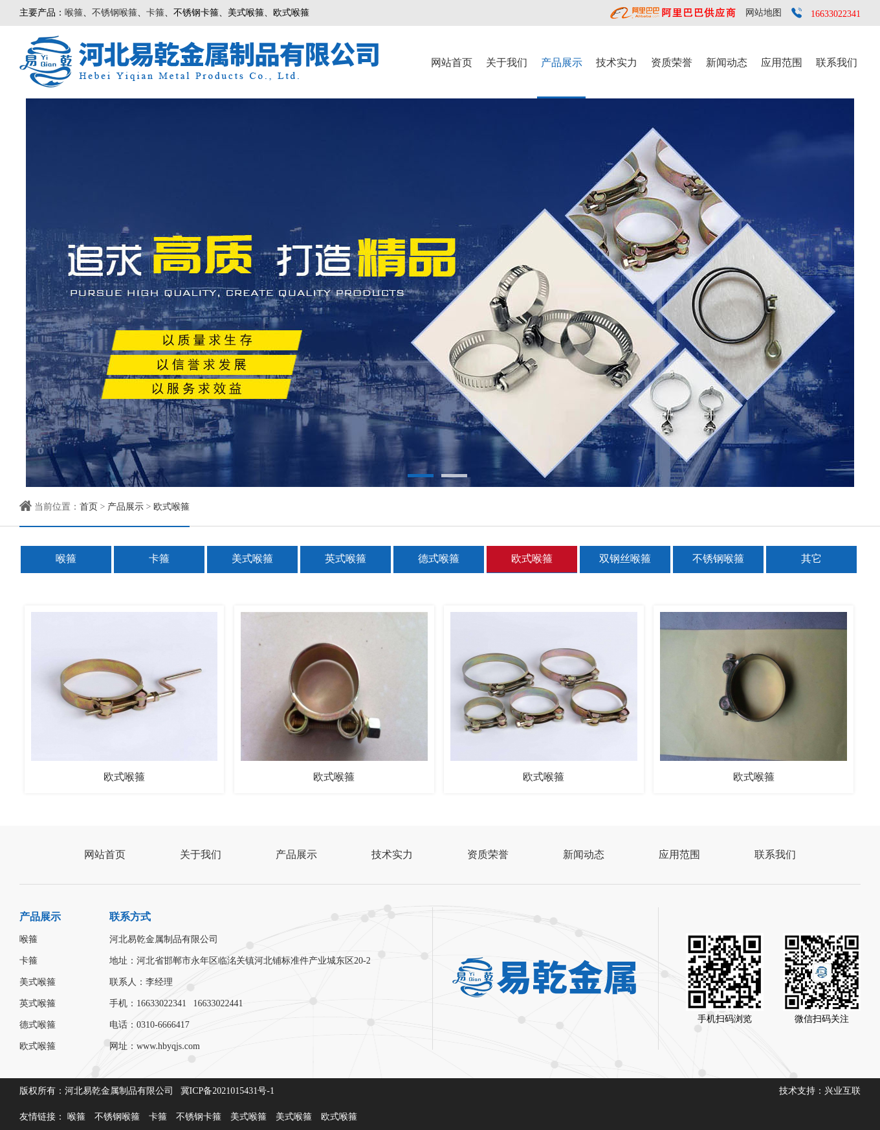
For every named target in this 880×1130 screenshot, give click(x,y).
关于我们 (506, 62)
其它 (811, 558)
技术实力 (616, 62)
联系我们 (836, 62)
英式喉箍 (345, 558)
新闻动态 (726, 62)
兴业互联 (842, 1091)
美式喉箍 (252, 558)
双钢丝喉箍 (625, 558)
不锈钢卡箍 (198, 1117)
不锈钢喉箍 (114, 12)
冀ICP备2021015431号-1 (227, 1091)
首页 (89, 507)
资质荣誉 (671, 62)
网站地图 (763, 12)
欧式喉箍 (171, 507)
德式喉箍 (438, 558)
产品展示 (561, 62)
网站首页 (451, 62)
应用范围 (781, 62)
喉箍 (74, 12)
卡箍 (155, 12)
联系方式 (130, 916)
